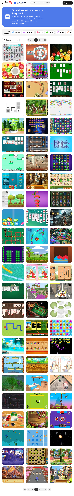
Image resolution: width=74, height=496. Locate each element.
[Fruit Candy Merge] (61, 52)
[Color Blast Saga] (61, 254)
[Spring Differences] (61, 456)
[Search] (32, 3)
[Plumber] (37, 144)
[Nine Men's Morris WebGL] (61, 272)
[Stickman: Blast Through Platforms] (13, 126)
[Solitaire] (61, 70)
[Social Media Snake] (13, 272)
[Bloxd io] (37, 291)
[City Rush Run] (37, 474)
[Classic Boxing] (37, 401)
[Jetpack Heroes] (61, 401)
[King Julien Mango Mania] (37, 419)
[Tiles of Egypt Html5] (37, 181)
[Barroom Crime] (61, 236)
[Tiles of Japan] (61, 474)
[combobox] (11, 40)
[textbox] (10, 40)
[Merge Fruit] (13, 70)
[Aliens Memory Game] (61, 199)
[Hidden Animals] (37, 107)
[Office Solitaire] (13, 144)
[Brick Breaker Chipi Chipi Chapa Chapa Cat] (13, 254)
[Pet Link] (61, 181)
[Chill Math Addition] (13, 89)
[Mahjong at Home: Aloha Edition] (37, 52)
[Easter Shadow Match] (37, 328)
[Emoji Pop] (61, 107)
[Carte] (39, 32)
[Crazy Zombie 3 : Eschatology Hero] (61, 291)
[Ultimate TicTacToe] (37, 438)
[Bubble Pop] (61, 328)
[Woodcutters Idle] (13, 199)
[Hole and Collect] (13, 419)
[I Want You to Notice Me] (61, 364)
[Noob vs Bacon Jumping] (13, 162)
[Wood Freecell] (13, 309)
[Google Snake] (13, 328)
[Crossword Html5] (37, 456)
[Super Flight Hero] (13, 438)
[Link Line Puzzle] (13, 107)
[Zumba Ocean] (37, 236)
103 (44, 40)
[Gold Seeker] (37, 364)
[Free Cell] (37, 217)
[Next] (69, 32)
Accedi (57, 3)
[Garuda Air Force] (61, 438)
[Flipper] (60, 32)
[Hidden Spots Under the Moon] (61, 217)
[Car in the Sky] (37, 383)
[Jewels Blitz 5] (61, 126)
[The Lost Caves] (13, 401)
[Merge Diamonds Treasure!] (13, 217)
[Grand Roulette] (37, 309)
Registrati (67, 3)
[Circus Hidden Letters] (13, 474)
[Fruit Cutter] (13, 346)
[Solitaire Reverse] (13, 456)
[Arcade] (16, 32)
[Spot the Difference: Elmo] (37, 272)
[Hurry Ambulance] (61, 383)
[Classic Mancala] (37, 346)
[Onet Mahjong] (13, 52)
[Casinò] (50, 32)
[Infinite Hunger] (13, 364)
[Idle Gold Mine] (37, 89)
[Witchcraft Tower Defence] (13, 236)
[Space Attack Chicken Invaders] (37, 126)
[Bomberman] (28, 32)
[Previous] (25, 489)
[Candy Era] (37, 70)
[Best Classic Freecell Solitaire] (61, 89)
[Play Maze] (61, 144)
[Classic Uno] (61, 419)
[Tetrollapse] (13, 181)
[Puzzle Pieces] (61, 309)
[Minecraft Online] (13, 383)
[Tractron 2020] (61, 346)
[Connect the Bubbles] (61, 162)
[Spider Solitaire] (13, 291)
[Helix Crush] (37, 199)
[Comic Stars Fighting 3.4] (37, 162)
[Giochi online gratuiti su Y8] (8, 2)
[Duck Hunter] (37, 254)
